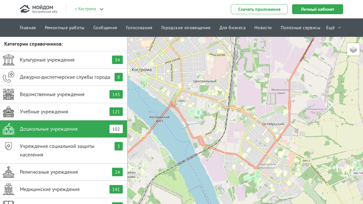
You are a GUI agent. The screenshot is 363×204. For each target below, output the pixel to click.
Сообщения (105, 27)
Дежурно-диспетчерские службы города (63, 77)
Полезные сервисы (300, 27)
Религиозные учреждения (63, 172)
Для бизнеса (233, 27)
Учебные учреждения (63, 111)
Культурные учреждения (63, 59)
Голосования (139, 27)
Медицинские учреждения (63, 189)
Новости (263, 27)
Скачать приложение (259, 9)
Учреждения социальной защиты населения (63, 149)
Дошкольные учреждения (63, 129)
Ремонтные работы (65, 27)
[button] (181, 95)
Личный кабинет (317, 9)
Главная (28, 27)
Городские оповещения (186, 27)
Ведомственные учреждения (63, 94)
